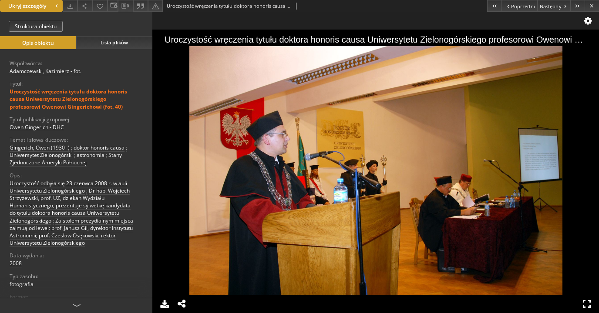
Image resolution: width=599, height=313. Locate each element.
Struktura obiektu (36, 26)
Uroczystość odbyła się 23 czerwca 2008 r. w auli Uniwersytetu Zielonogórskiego (68, 187)
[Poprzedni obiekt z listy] (519, 6)
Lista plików (114, 42)
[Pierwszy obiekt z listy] (494, 6)
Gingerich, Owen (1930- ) (40, 147)
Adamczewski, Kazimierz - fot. (45, 71)
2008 (16, 263)
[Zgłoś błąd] (155, 6)
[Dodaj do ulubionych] (100, 6)
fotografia (22, 284)
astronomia (90, 155)
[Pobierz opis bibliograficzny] (125, 6)
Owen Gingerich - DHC (37, 127)
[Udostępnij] (84, 6)
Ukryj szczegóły (34, 6)
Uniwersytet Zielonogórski (41, 155)
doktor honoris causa (99, 147)
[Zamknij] (592, 6)
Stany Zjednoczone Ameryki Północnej (66, 158)
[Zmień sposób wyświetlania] (113, 6)
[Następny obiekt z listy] (553, 6)
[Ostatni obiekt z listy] (577, 6)
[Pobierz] (70, 6)
